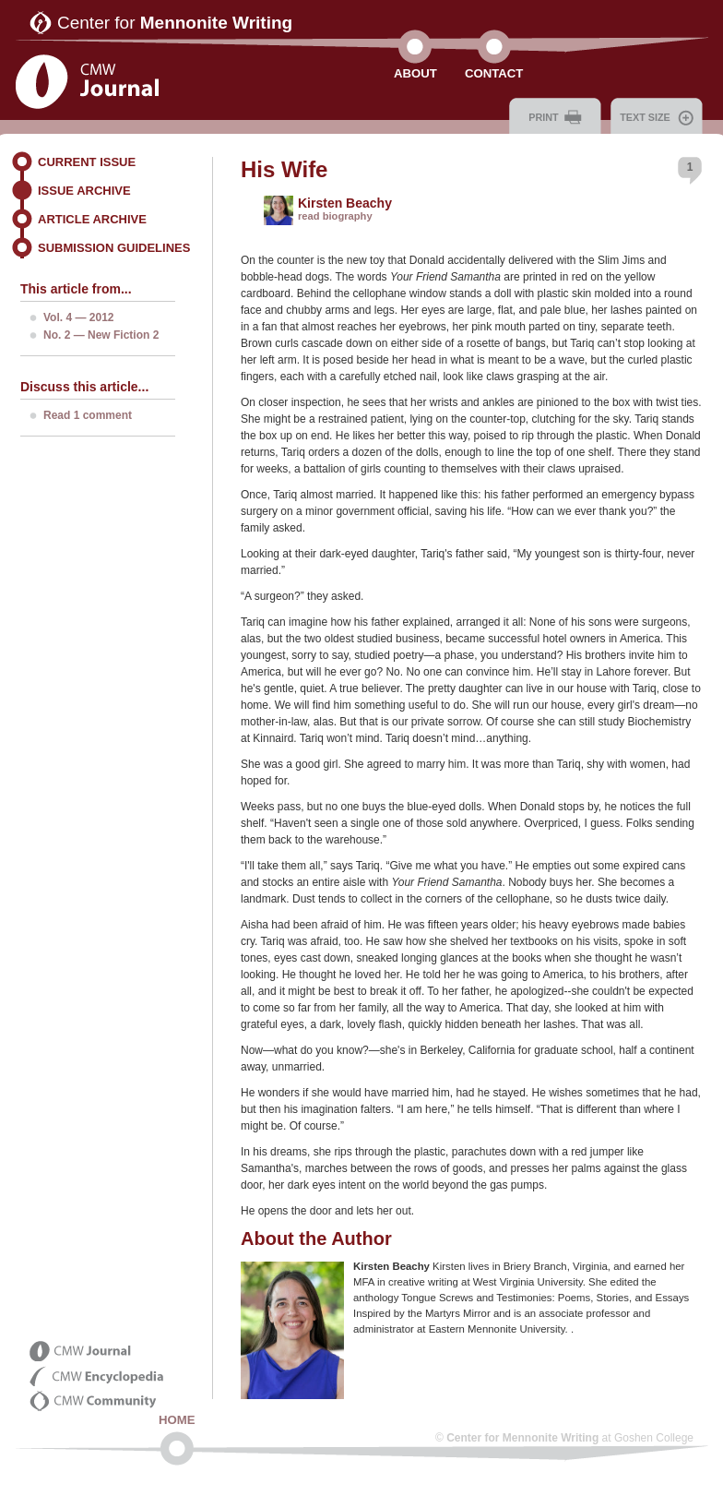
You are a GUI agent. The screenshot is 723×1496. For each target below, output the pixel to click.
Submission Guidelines (114, 248)
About (415, 73)
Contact (494, 73)
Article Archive (92, 219)
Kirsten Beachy (345, 203)
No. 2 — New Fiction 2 (101, 335)
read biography (335, 215)
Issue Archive (84, 190)
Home (177, 1420)
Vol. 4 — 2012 (78, 317)
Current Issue (87, 162)
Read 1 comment (87, 415)
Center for (174, 22)
